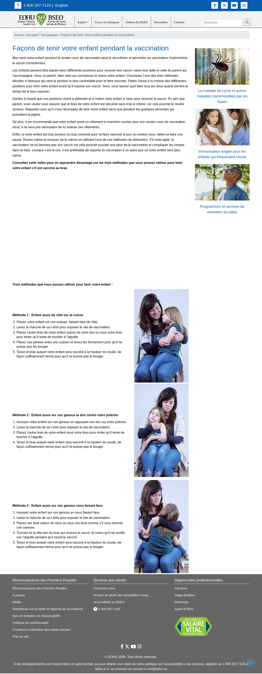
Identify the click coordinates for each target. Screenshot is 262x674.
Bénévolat (181, 602)
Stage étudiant (184, 595)
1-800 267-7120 (33, 5)
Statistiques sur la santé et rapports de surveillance (49, 609)
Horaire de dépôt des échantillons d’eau (122, 595)
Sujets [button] (82, 22)
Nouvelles (170, 22)
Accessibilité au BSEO (109, 602)
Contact (190, 22)
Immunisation (53, 35)
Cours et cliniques (110, 22)
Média (17, 602)
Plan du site (21, 637)
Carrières (181, 589)
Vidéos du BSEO (143, 22)
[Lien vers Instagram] (244, 5)
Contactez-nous (104, 589)
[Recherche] (247, 22)
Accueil (20, 35)
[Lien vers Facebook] (214, 5)
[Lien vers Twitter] (224, 5)
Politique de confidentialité (31, 623)
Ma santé (34, 35)
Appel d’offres (184, 609)
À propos (19, 595)
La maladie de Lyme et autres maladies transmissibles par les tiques (222, 96)
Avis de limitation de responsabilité (37, 616)
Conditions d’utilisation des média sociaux (43, 630)
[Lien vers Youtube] (234, 5)
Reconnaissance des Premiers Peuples (41, 589)
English (63, 5)
